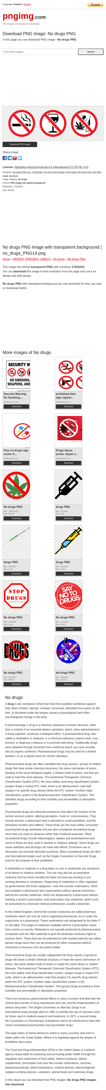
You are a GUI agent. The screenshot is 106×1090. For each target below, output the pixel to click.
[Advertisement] (53, 82)
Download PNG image (20, 144)
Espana (27, 4)
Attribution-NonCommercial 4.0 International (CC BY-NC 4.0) (51, 167)
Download (16, 406)
